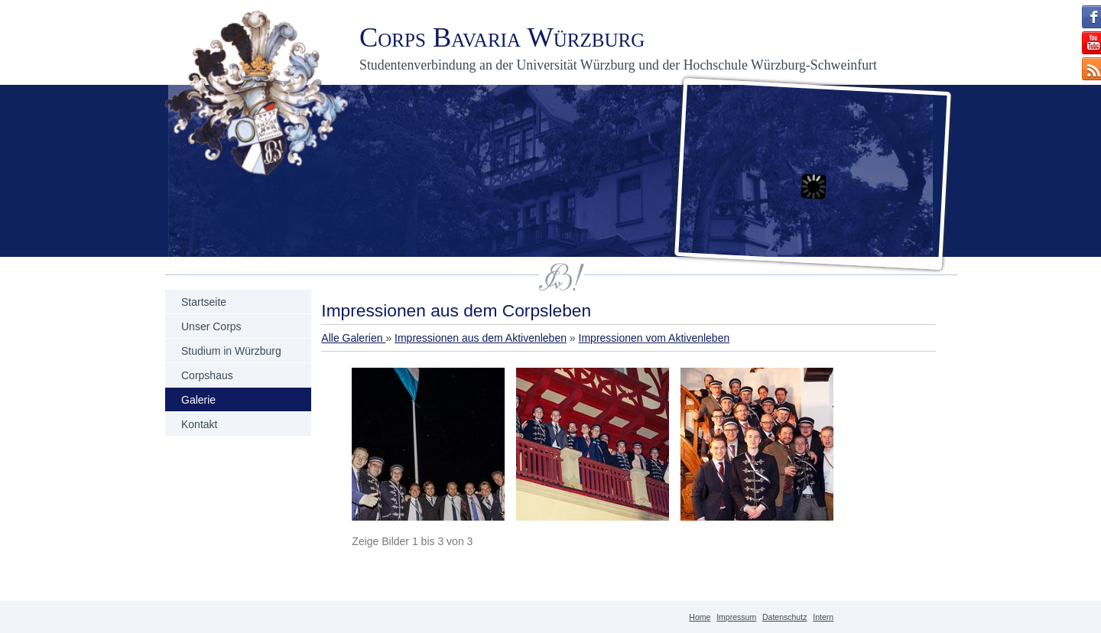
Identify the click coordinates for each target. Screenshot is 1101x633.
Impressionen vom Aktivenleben (654, 338)
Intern (823, 617)
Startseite (203, 302)
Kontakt (199, 424)
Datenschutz (784, 617)
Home (699, 617)
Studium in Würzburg (231, 351)
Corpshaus (207, 375)
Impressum (736, 617)
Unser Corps (211, 326)
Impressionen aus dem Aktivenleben (481, 338)
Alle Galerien (353, 338)
